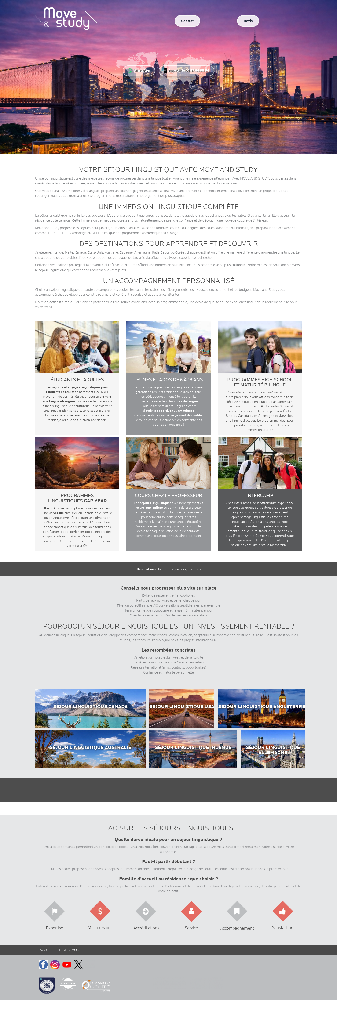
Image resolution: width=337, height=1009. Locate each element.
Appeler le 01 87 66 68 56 (186, 70)
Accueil (47, 950)
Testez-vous (70, 950)
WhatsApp (139, 70)
